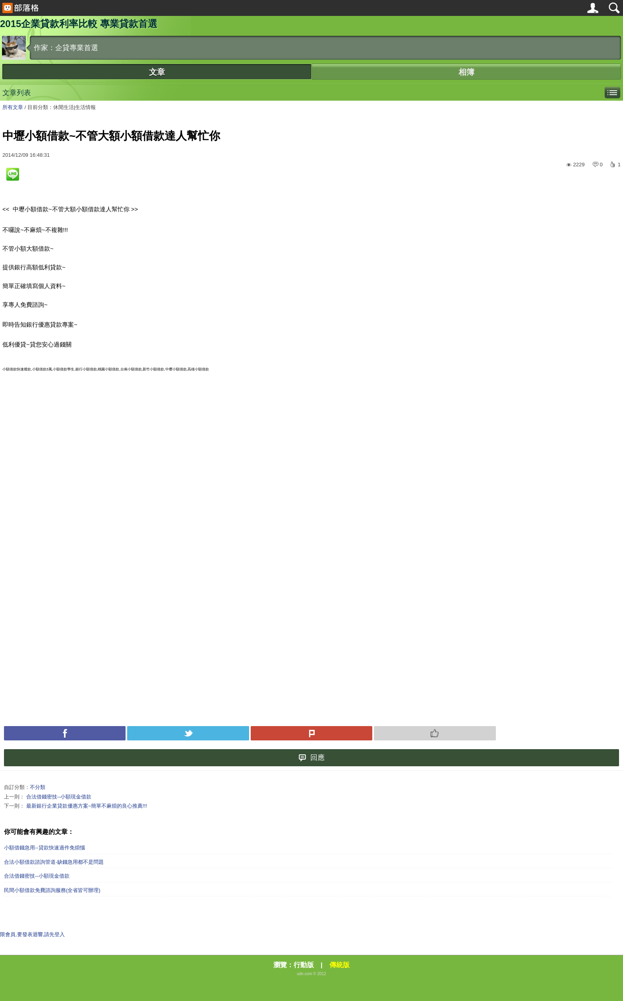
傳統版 (339, 965)
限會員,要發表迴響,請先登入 (32, 934)
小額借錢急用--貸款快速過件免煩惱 (44, 848)
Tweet (188, 733)
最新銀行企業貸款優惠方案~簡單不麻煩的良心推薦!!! (86, 806)
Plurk (311, 733)
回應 (311, 758)
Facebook (65, 733)
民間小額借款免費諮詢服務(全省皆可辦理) (52, 890)
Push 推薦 (434, 733)
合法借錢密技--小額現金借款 (59, 797)
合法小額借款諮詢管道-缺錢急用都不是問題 (54, 862)
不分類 (37, 787)
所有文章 (12, 107)
